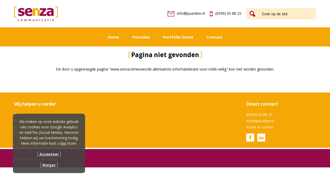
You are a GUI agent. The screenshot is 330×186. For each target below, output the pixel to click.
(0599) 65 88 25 (225, 13)
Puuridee (141, 37)
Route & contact (260, 127)
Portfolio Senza (178, 37)
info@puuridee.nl (186, 13)
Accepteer (49, 154)
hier (63, 143)
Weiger (49, 164)
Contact (214, 37)
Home (113, 37)
